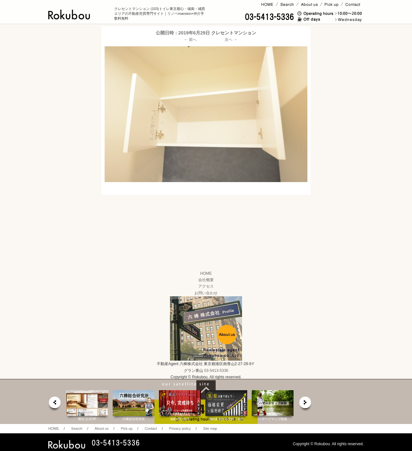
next (305, 404)
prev (54, 404)
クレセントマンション (233, 32)
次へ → (231, 39)
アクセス (206, 286)
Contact (151, 428)
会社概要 (206, 280)
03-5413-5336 (216, 370)
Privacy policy (180, 428)
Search (76, 428)
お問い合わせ (206, 293)
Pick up (126, 428)
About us (101, 428)
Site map (210, 428)
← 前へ (190, 39)
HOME (206, 273)
